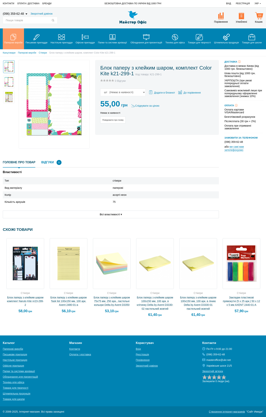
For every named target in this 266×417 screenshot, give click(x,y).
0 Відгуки (120, 80)
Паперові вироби (27, 52)
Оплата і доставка (28, 3)
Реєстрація (243, 3)
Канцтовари (9, 52)
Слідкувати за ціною (147, 105)
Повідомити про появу (113, 120)
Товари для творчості (15, 387)
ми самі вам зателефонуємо (234, 148)
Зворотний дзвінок (41, 13)
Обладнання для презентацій (20, 376)
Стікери (43, 52)
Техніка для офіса (13, 382)
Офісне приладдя (13, 365)
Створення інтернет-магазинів (227, 411)
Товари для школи (14, 399)
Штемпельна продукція (16, 393)
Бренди (47, 3)
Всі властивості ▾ (111, 214)
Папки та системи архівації (19, 371)
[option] (8, 65)
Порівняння (143, 360)
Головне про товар (19, 162)
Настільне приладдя (15, 360)
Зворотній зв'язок (212, 371)
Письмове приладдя (15, 354)
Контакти (8, 3)
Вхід (228, 3)
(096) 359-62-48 (14, 13)
